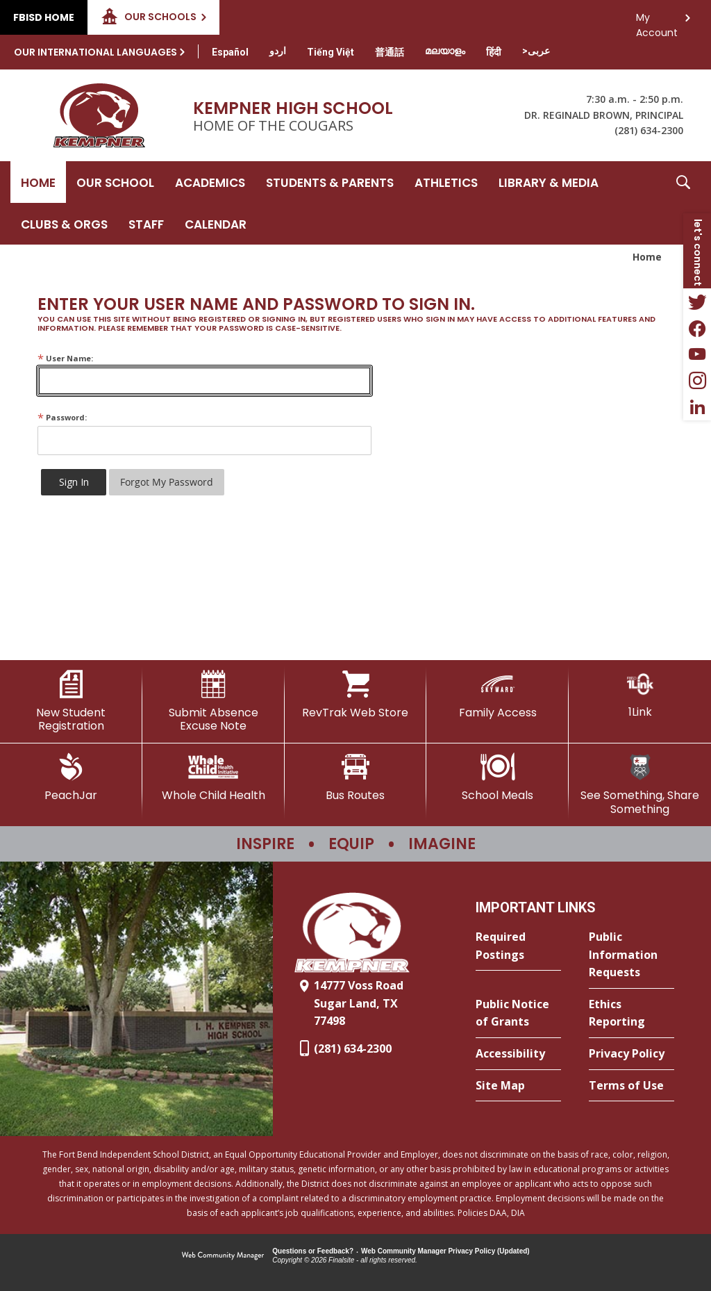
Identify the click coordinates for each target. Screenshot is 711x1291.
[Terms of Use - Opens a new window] (631, 1086)
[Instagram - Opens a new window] (697, 380)
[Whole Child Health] (213, 777)
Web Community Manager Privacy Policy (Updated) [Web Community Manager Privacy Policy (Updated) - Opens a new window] (445, 1251)
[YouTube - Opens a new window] (697, 354)
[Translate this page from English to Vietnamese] (330, 52)
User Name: (65, 358)
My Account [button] (657, 21)
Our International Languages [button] (95, 52)
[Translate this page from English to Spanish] (230, 52)
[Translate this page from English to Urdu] (277, 50)
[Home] (38, 182)
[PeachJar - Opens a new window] (71, 777)
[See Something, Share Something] (640, 784)
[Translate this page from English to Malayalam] (445, 50)
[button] (683, 203)
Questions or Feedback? (312, 1251)
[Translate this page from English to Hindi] (493, 52)
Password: (62, 417)
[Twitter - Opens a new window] (697, 301)
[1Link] (640, 694)
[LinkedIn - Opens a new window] (697, 407)
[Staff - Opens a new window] (146, 224)
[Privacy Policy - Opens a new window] (631, 1054)
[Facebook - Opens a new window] (697, 327)
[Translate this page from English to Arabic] (536, 50)
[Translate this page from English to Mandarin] (389, 52)
